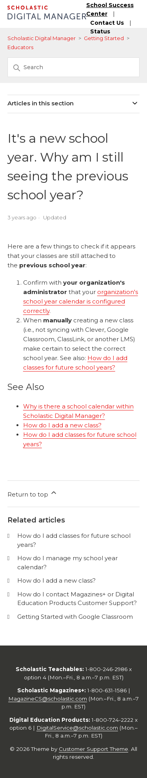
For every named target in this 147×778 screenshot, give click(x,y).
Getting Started (104, 38)
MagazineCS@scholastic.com (47, 698)
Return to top (32, 493)
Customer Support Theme (93, 749)
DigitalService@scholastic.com (77, 728)
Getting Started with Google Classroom (75, 616)
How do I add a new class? (62, 425)
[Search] (73, 67)
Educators (20, 47)
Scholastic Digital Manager (41, 38)
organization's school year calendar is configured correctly (80, 301)
